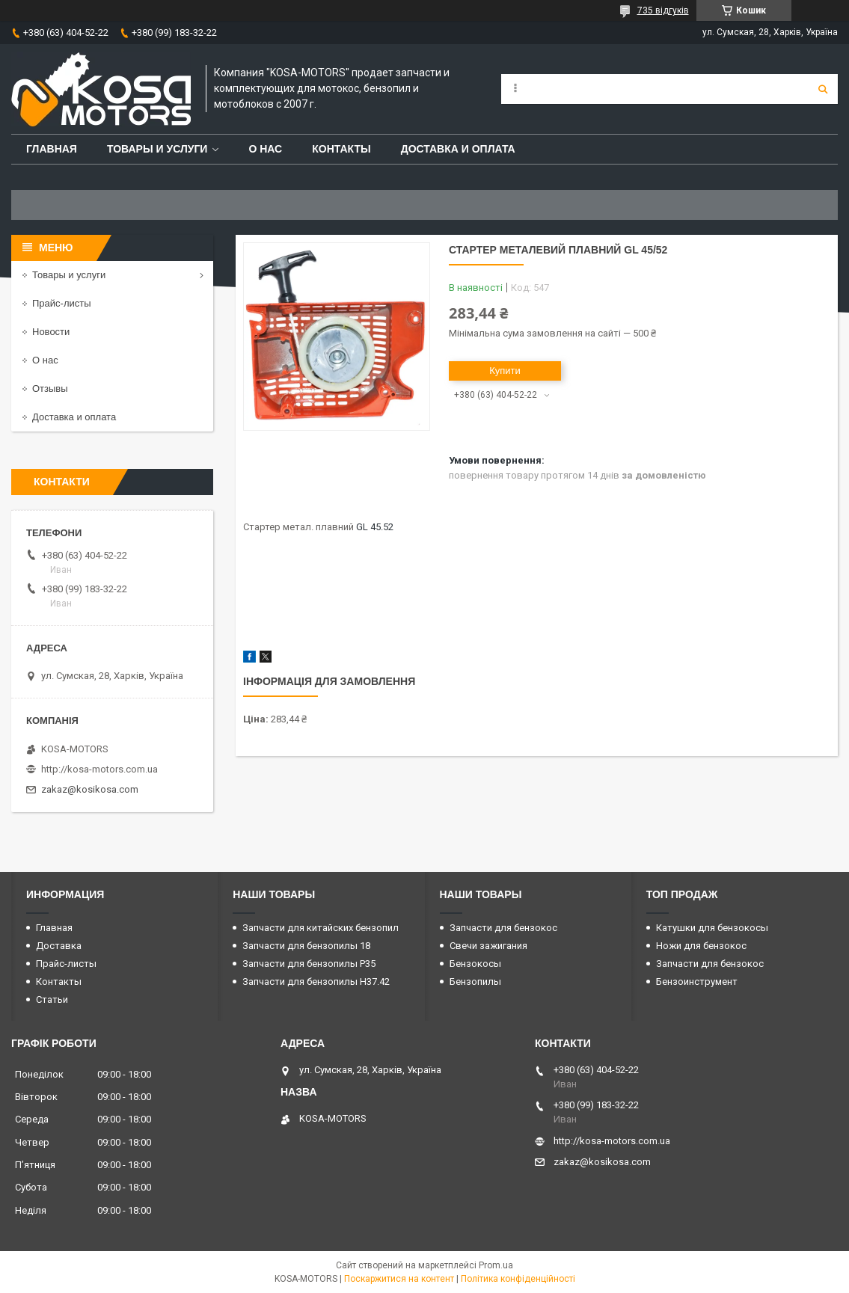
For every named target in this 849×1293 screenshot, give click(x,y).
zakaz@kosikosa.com (89, 789)
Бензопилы (475, 981)
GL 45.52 (374, 526)
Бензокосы (475, 963)
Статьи (52, 999)
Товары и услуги (157, 149)
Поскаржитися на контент (399, 1279)
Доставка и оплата (458, 149)
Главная (51, 149)
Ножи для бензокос (701, 945)
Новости (51, 331)
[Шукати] (823, 89)
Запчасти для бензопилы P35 (309, 963)
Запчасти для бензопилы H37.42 (316, 981)
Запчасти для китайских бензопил (320, 927)
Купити (505, 370)
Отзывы (50, 388)
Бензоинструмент (697, 981)
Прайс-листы (61, 303)
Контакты (341, 149)
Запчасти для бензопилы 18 (306, 945)
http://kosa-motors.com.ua (99, 769)
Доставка (59, 945)
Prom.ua (496, 1265)
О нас (265, 149)
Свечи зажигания (488, 945)
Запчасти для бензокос (503, 927)
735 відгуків (663, 10)
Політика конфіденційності (518, 1279)
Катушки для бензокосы (712, 927)
